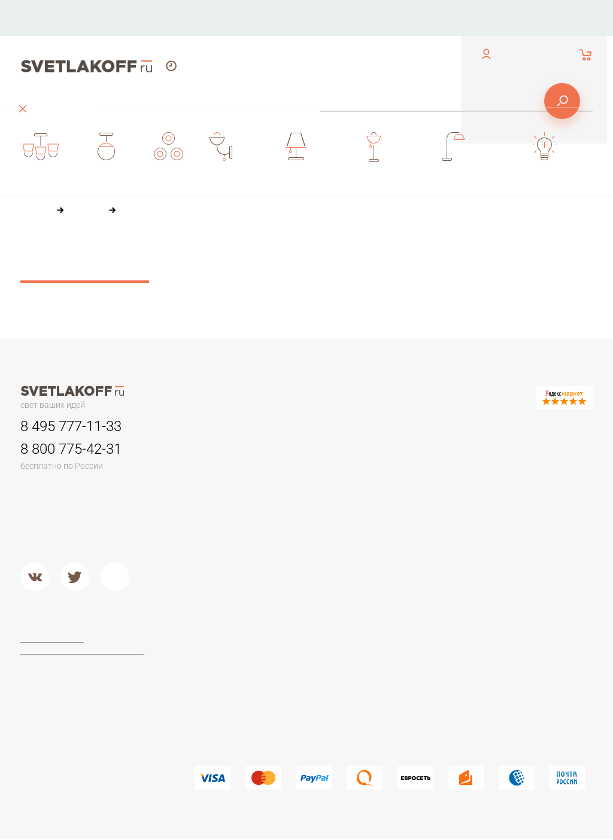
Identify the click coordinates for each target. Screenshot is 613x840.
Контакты (241, 18)
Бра (400, 426)
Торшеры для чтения (237, 641)
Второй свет (219, 528)
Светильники (321, 426)
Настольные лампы (519, 433)
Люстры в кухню (227, 513)
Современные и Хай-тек (244, 701)
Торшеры (212, 614)
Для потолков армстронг (344, 468)
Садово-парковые (331, 498)
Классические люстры (239, 468)
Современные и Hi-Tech (542, 518)
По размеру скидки (418, 254)
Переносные (321, 483)
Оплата (376, 18)
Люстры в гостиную (233, 483)
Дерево (410, 498)
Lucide (307, 686)
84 (293, 276)
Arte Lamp (314, 671)
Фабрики (312, 614)
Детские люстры (227, 498)
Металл (309, 558)
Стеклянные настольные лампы (543, 498)
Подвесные (218, 558)
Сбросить (84, 269)
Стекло (408, 513)
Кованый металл (427, 528)
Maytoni (309, 641)
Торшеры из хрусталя (238, 717)
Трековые (315, 453)
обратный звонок (51, 26)
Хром (305, 574)
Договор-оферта (53, 639)
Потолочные (220, 543)
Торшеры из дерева (236, 671)
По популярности (324, 254)
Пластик (410, 483)
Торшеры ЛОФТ (227, 656)
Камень (409, 468)
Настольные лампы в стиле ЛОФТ (536, 537)
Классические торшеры (242, 686)
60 (267, 276)
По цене (252, 254)
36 (241, 276)
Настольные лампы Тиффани (532, 472)
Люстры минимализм (236, 453)
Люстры (211, 426)
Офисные (513, 453)
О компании (310, 18)
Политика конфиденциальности (82, 651)
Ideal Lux (312, 656)
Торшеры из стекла (234, 732)
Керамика (413, 453)
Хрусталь (412, 543)
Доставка (436, 18)
